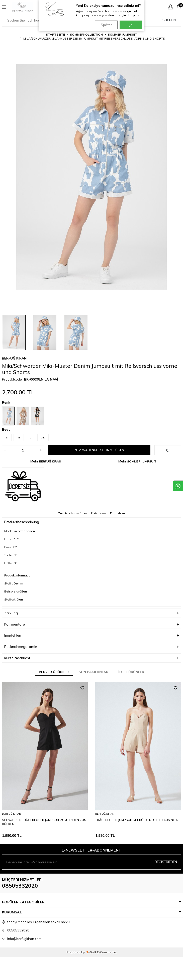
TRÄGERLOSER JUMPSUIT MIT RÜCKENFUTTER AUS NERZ (137, 820)
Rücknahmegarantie (91, 646)
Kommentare (91, 624)
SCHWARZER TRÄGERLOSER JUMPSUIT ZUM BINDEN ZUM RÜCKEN (44, 822)
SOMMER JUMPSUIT (122, 34)
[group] (91, 177)
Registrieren (166, 862)
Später (106, 25)
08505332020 (20, 885)
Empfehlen (117, 513)
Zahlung (91, 613)
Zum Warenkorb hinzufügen (99, 450)
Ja (131, 25)
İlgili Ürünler (131, 672)
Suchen (169, 20)
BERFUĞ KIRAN (14, 358)
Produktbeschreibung (91, 522)
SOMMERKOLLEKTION (86, 34)
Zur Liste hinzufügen (72, 513)
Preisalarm (98, 513)
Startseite (55, 34)
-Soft (91, 952)
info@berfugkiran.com (24, 939)
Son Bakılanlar (93, 672)
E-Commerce (106, 952)
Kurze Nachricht (91, 658)
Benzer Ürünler (54, 672)
